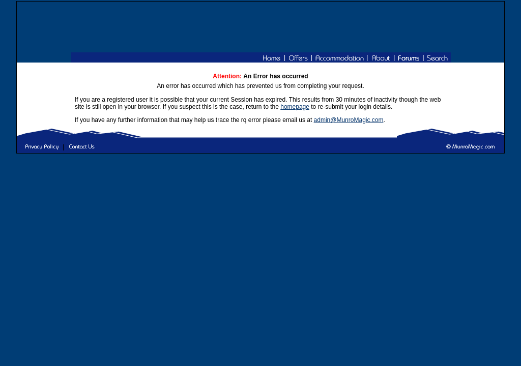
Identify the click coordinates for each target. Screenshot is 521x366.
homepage (294, 106)
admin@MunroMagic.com (349, 120)
